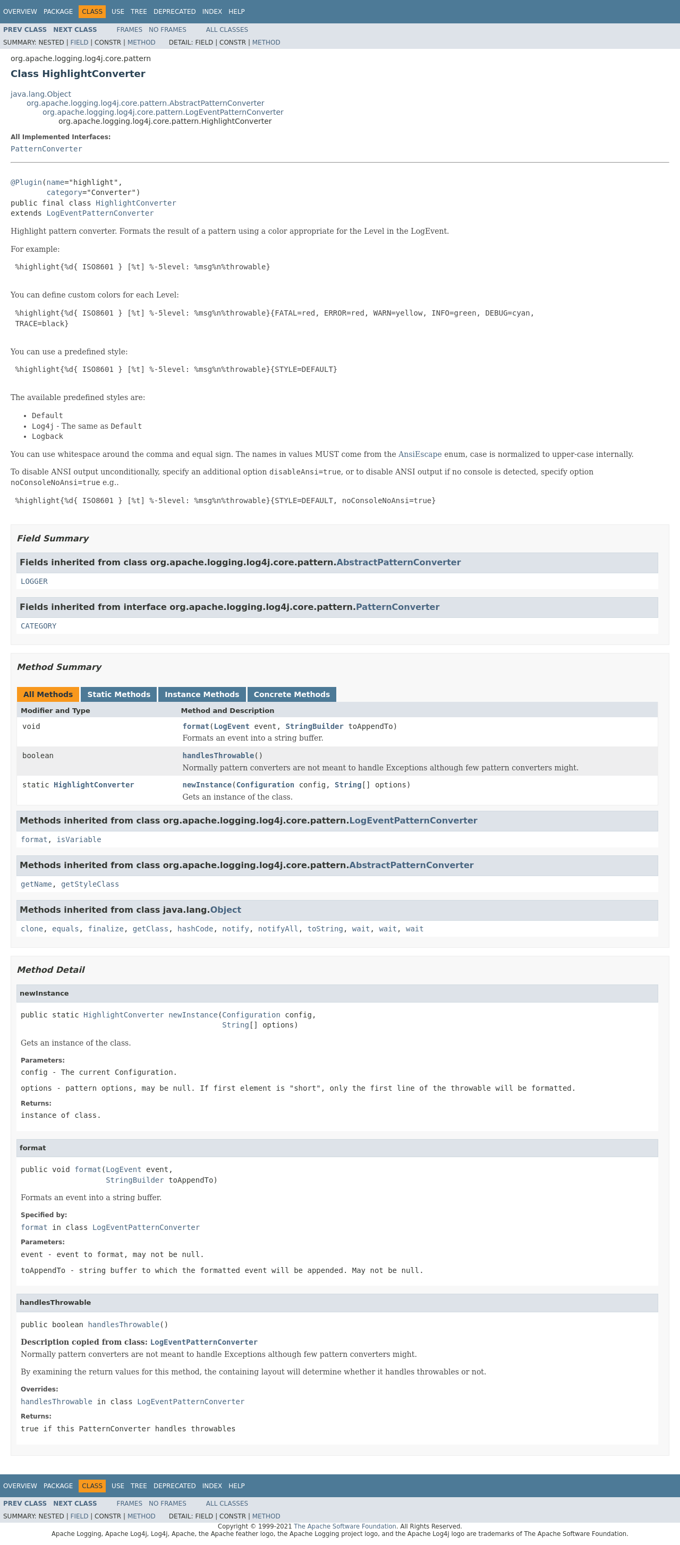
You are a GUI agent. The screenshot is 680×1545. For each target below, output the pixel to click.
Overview (20, 11)
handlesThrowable (218, 755)
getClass (150, 928)
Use (118, 11)
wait (361, 928)
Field (79, 42)
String (348, 784)
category (64, 192)
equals (65, 928)
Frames (130, 29)
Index (212, 11)
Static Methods (118, 694)
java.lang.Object (41, 94)
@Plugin (26, 182)
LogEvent (232, 726)
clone (32, 928)
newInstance (207, 784)
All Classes (227, 29)
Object (226, 910)
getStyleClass (90, 884)
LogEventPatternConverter (100, 213)
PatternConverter (46, 149)
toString (325, 928)
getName (36, 884)
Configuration (265, 784)
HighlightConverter (136, 203)
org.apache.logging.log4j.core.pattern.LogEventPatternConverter (163, 112)
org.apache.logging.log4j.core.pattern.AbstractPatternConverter (146, 103)
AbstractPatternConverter (399, 562)
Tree (139, 11)
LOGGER (34, 581)
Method (142, 42)
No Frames (167, 29)
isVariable (78, 839)
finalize (105, 928)
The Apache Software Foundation (345, 1526)
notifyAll (278, 928)
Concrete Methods (292, 694)
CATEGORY (38, 626)
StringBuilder (314, 726)
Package (58, 11)
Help (236, 11)
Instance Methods (202, 694)
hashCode (195, 928)
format (196, 726)
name (55, 182)
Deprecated (175, 11)
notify (235, 928)
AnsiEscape (420, 454)
